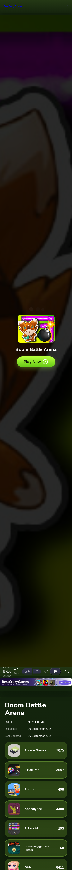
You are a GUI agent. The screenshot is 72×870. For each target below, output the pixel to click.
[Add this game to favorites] (45, 671)
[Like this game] (27, 671)
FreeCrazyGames (13, 6)
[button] (67, 671)
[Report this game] (55, 671)
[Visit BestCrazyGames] (36, 682)
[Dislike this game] (37, 671)
